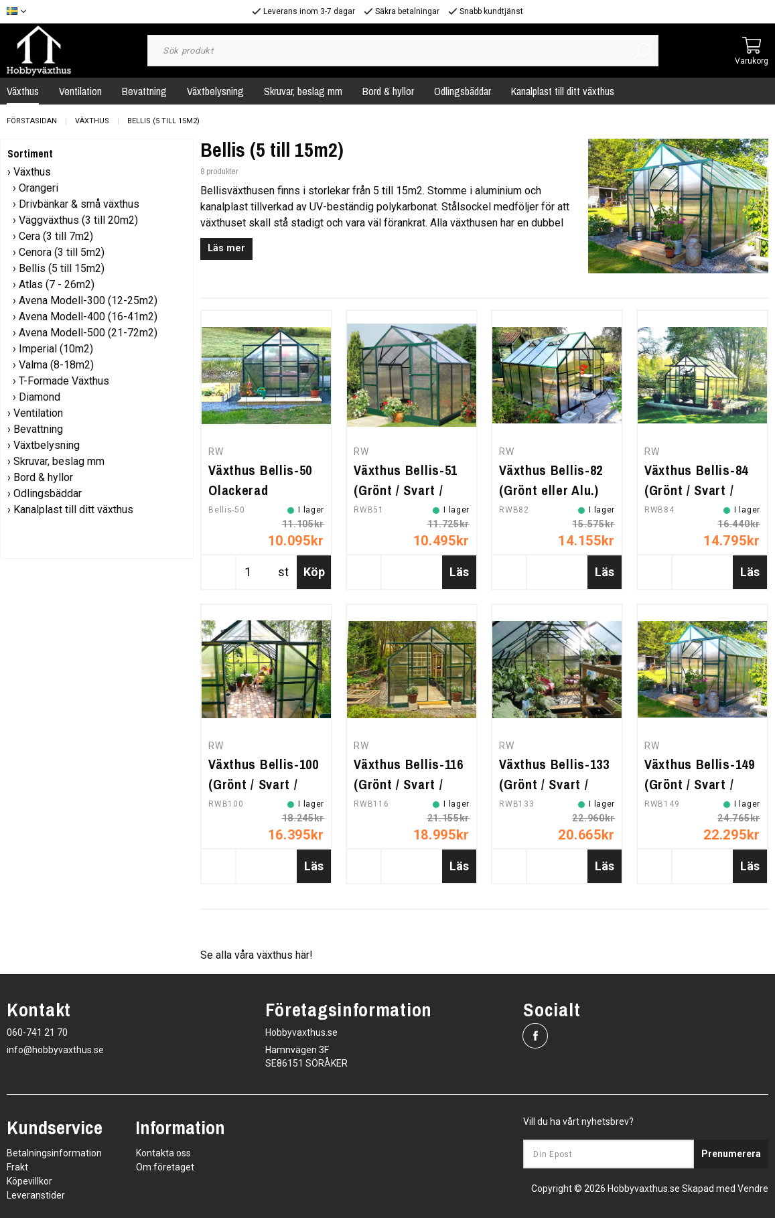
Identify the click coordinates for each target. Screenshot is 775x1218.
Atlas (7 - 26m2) (56, 284)
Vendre (752, 1188)
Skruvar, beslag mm (303, 91)
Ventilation (80, 91)
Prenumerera (731, 1153)
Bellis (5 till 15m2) (163, 121)
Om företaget (165, 1167)
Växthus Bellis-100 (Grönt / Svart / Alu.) (263, 784)
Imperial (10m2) (56, 348)
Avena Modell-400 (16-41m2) (88, 316)
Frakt (17, 1167)
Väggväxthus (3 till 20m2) (78, 220)
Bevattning (144, 91)
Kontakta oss (163, 1153)
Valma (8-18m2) (56, 364)
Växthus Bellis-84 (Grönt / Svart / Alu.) (696, 490)
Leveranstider (36, 1195)
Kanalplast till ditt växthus (562, 91)
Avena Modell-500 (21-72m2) (88, 332)
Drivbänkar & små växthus (79, 204)
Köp (314, 572)
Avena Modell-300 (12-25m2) (88, 300)
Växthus (92, 121)
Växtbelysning (215, 91)
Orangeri (38, 188)
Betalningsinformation (54, 1153)
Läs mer (226, 248)
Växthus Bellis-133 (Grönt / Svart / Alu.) (554, 784)
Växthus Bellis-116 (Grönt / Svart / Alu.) (409, 784)
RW (215, 451)
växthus (276, 955)
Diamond (39, 397)
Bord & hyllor (388, 91)
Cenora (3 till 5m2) (61, 252)
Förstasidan (32, 121)
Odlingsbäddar (462, 91)
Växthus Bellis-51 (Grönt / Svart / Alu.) (405, 490)
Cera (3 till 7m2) (56, 236)
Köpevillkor (29, 1181)
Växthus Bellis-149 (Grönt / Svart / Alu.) (699, 784)
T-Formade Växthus (64, 381)
